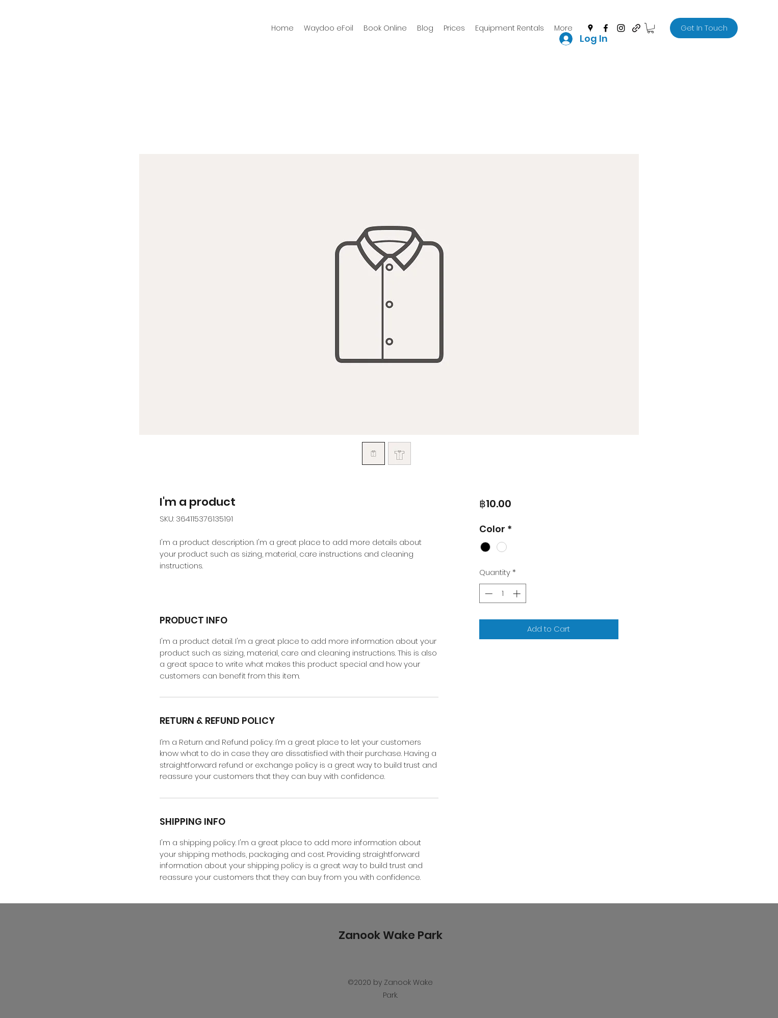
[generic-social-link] (636, 28)
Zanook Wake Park (391, 935)
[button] (650, 28)
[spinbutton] (502, 593)
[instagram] (621, 28)
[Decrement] (488, 593)
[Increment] (518, 593)
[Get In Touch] (704, 28)
